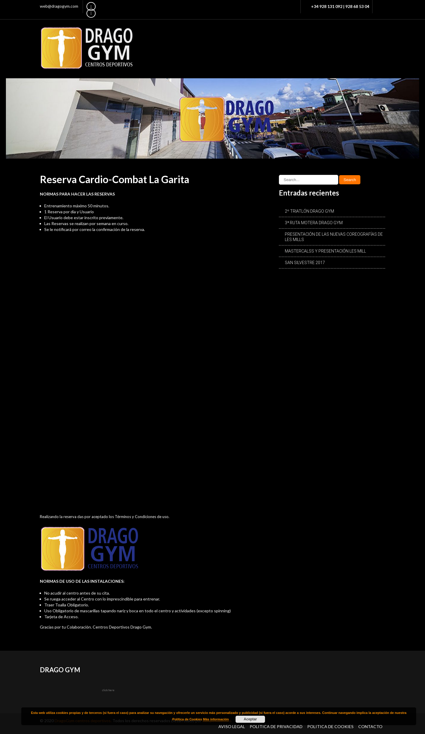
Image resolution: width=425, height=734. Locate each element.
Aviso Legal (231, 726)
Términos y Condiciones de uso (142, 516)
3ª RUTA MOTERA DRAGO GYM (314, 222)
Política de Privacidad (276, 726)
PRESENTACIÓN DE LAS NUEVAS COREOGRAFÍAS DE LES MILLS (334, 237)
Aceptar (250, 719)
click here (108, 690)
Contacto (370, 726)
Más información (216, 719)
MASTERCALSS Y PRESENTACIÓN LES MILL (325, 251)
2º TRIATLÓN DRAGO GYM (309, 211)
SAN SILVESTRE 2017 (305, 262)
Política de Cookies (330, 726)
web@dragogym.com (59, 6)
